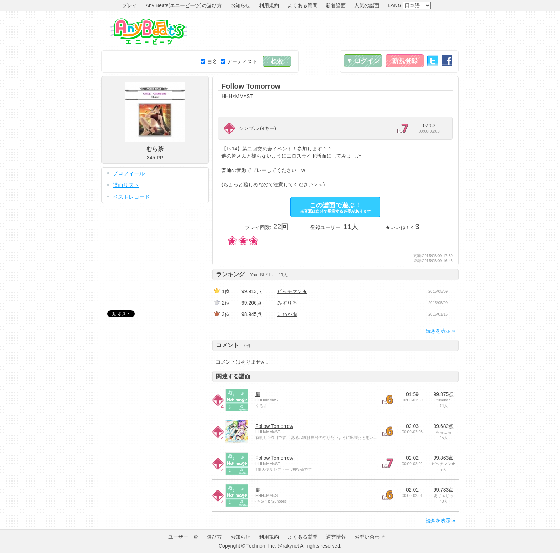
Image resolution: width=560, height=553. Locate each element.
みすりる (287, 303)
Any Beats (148, 31)
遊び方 (214, 537)
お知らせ (240, 5)
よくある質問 (303, 5)
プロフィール (128, 173)
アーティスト (239, 61)
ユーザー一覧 (183, 537)
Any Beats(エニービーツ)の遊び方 (184, 5)
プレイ (129, 5)
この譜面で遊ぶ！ (335, 207)
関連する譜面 (233, 376)
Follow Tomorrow (274, 426)
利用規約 (269, 5)
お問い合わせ (370, 537)
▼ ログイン (363, 60)
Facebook (447, 60)
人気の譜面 (366, 5)
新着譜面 (336, 5)
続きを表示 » (440, 331)
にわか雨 (287, 314)
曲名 (209, 61)
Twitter (433, 60)
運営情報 (336, 537)
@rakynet (288, 546)
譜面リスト (125, 185)
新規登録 (405, 60)
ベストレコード (131, 197)
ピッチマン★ (292, 291)
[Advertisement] (329, 31)
